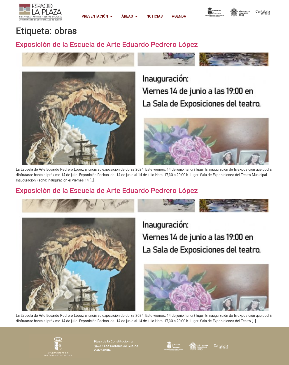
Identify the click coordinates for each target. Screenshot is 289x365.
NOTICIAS (155, 16)
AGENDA (179, 16)
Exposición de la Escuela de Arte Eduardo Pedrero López (107, 44)
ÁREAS (129, 16)
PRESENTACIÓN (97, 16)
